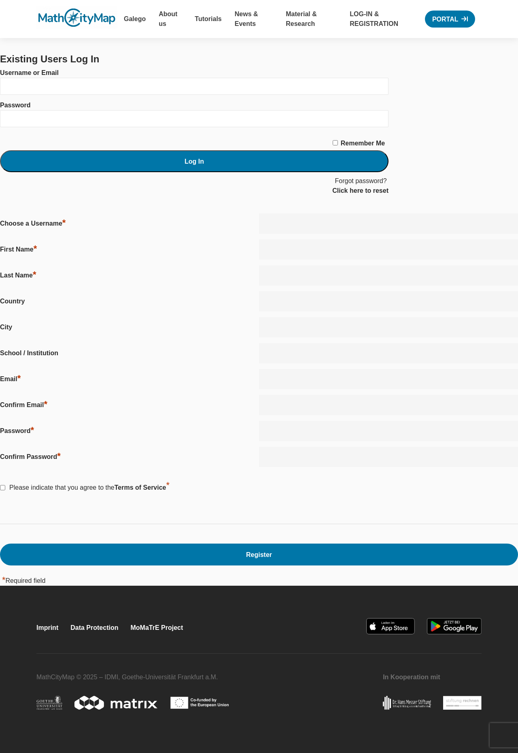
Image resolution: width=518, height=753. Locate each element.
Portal (445, 19)
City (6, 327)
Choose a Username (33, 223)
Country (12, 301)
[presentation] (320, 490)
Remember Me (363, 143)
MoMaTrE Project (156, 627)
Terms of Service (140, 487)
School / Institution (29, 353)
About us (168, 19)
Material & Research (301, 19)
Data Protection (94, 627)
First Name (18, 249)
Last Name (18, 275)
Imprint (47, 627)
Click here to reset (360, 190)
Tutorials (208, 18)
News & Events (246, 19)
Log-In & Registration (374, 19)
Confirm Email (23, 404)
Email (10, 378)
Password (15, 105)
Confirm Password (30, 456)
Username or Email (29, 72)
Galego (135, 18)
